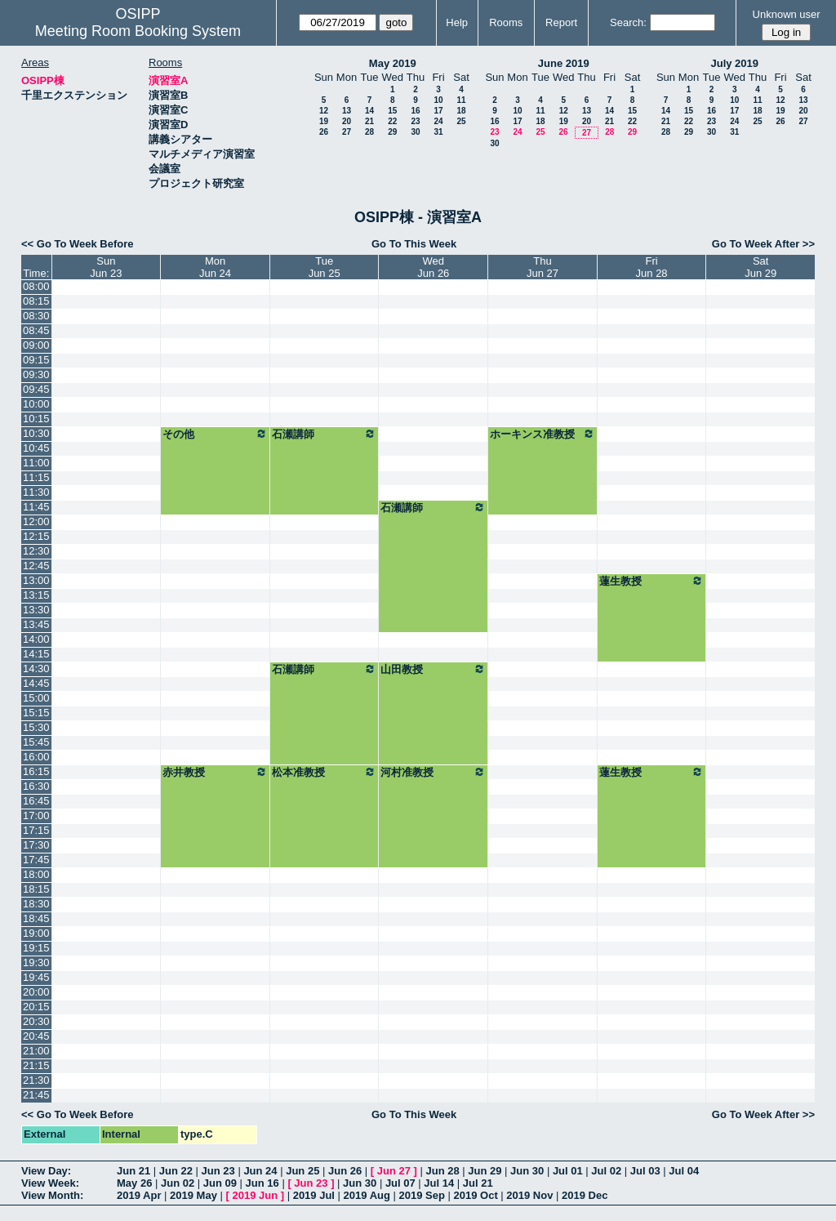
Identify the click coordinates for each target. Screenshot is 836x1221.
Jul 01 (568, 1171)
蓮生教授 (652, 580)
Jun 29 (484, 1171)
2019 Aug (367, 1195)
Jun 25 (302, 1171)
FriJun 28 (652, 267)
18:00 (36, 874)
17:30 (36, 845)
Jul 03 (645, 1171)
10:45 (36, 448)
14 (369, 110)
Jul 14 (439, 1183)
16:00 (36, 757)
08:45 (36, 330)
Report (561, 22)
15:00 (36, 698)
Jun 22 (176, 1171)
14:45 (36, 683)
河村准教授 (433, 771)
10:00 (36, 404)
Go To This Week (413, 244)
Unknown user (786, 14)
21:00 (36, 1051)
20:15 (36, 1006)
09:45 (36, 389)
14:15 (36, 654)
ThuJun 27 (542, 267)
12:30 (36, 551)
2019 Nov (529, 1195)
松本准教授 (324, 771)
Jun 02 (177, 1183)
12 (323, 110)
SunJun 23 (106, 267)
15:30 (36, 727)
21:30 (36, 1080)
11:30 (36, 492)
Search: (628, 22)
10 (438, 100)
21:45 (36, 1095)
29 (392, 131)
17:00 (36, 815)
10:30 (36, 433)
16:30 (36, 786)
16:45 (36, 801)
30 (415, 131)
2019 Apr (139, 1195)
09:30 (36, 374)
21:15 (36, 1065)
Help (457, 22)
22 (392, 121)
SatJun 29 (760, 267)
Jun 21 (133, 1171)
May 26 (134, 1183)
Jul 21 (478, 1183)
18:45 (36, 918)
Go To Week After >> (763, 244)
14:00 (36, 639)
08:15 (36, 301)
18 (460, 110)
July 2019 (734, 63)
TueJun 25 (324, 267)
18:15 (36, 889)
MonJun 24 (215, 267)
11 (460, 100)
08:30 (36, 316)
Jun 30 (527, 1171)
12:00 (36, 521)
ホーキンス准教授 (542, 433)
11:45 (36, 507)
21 (369, 121)
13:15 (36, 595)
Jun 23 (218, 1171)
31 (438, 131)
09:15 (36, 360)
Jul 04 (684, 1171)
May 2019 (392, 63)
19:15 (36, 948)
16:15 (36, 771)
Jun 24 (260, 1171)
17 (438, 110)
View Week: (50, 1183)
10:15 (36, 418)
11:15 (36, 477)
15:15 (36, 712)
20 (346, 121)
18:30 (36, 904)
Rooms (505, 22)
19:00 (36, 933)
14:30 (36, 668)
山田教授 (433, 668)
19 (323, 121)
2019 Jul (314, 1195)
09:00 (36, 345)
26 (323, 131)
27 (346, 131)
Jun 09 (220, 1183)
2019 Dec (584, 1195)
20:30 (36, 1021)
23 (415, 121)
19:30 (36, 962)
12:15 (36, 536)
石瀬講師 (324, 433)
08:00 (36, 286)
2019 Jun (255, 1195)
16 (415, 110)
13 (346, 110)
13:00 (36, 580)
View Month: (52, 1195)
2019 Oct (476, 1195)
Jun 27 (394, 1171)
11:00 (36, 463)
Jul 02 (606, 1171)
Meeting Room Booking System (138, 31)
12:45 (36, 565)
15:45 (36, 742)
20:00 (36, 992)
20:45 (36, 1036)
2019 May (193, 1195)
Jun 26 (345, 1171)
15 (392, 110)
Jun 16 (262, 1183)
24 (438, 121)
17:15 (36, 830)
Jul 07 (400, 1183)
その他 (215, 433)
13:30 (36, 610)
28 (369, 131)
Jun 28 (442, 1171)
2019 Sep (422, 1195)
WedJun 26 (433, 267)
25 (460, 121)
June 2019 (563, 63)
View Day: (46, 1171)
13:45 (36, 624)
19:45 (36, 977)
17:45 (36, 859)
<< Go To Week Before (77, 244)
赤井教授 (215, 771)
